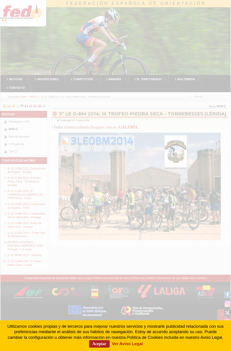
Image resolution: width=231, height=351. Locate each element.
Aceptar (99, 344)
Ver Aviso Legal (127, 343)
